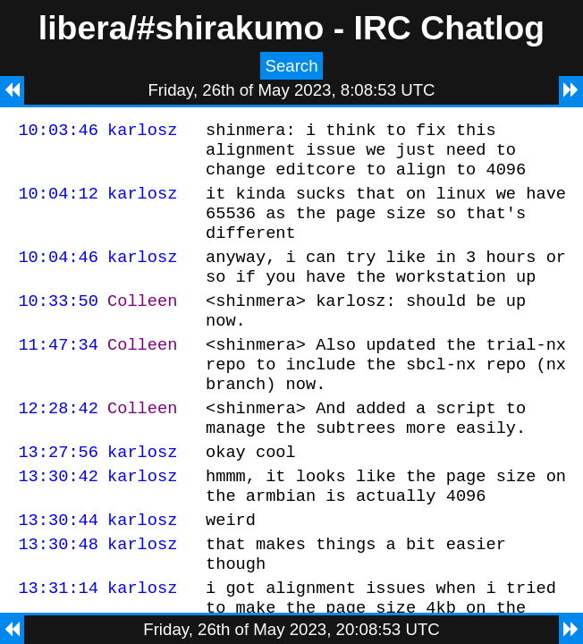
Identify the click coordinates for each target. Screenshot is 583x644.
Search (291, 65)
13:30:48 (58, 597)
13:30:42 (58, 521)
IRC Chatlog (449, 28)
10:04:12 (58, 203)
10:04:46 (58, 275)
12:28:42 (58, 445)
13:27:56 (58, 494)
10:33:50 (58, 324)
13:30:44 (58, 570)
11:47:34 (58, 373)
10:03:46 (58, 132)
